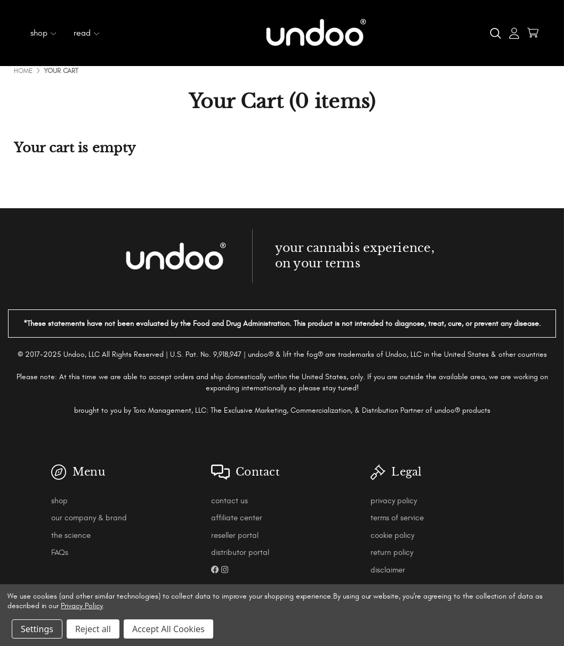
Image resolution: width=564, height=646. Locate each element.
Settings (37, 629)
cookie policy (392, 535)
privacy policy (393, 500)
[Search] (495, 33)
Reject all (93, 629)
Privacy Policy (81, 605)
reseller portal (235, 535)
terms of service (397, 517)
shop (43, 33)
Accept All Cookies (168, 629)
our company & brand (89, 517)
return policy (391, 552)
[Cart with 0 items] (533, 33)
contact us (229, 500)
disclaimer (387, 570)
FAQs (59, 552)
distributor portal (240, 552)
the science (71, 535)
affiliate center (236, 517)
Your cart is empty (75, 148)
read (87, 33)
